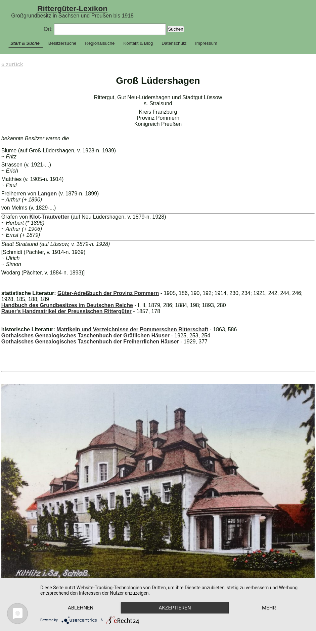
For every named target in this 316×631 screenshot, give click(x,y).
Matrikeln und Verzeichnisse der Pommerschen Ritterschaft (132, 329)
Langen (47, 193)
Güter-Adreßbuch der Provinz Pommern (108, 293)
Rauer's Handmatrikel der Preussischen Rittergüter (66, 311)
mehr (269, 608)
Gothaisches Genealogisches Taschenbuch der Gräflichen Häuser (85, 335)
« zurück (12, 64)
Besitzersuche (62, 43)
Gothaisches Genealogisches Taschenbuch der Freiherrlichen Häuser (90, 341)
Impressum (206, 43)
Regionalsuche (100, 43)
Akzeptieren (175, 608)
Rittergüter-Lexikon (72, 8)
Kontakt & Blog (138, 43)
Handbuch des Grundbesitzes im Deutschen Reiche (67, 305)
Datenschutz (174, 43)
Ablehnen (80, 608)
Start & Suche (25, 43)
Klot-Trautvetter (49, 217)
